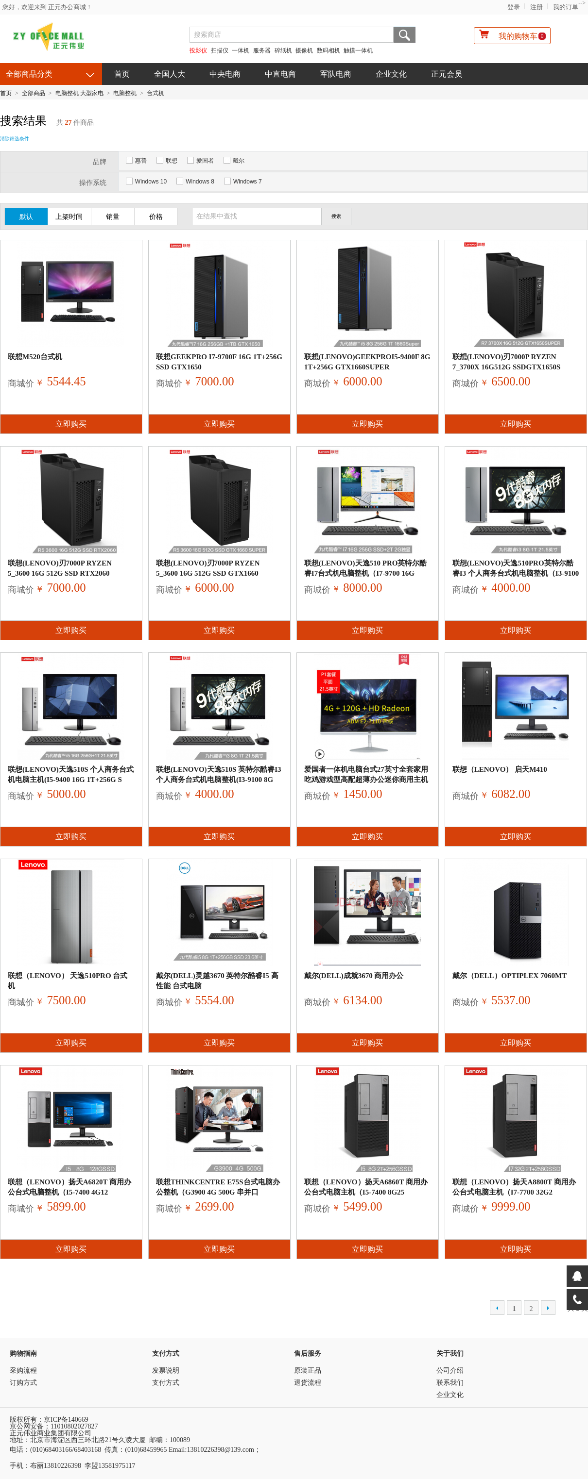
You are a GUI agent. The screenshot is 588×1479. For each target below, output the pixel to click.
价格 (156, 216)
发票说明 (165, 1370)
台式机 (155, 93)
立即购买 (70, 424)
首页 (122, 74)
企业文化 (391, 74)
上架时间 (69, 216)
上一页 (497, 1307)
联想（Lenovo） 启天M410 (499, 769)
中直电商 (280, 74)
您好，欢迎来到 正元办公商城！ (47, 7)
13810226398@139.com (220, 1449)
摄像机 (304, 50)
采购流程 (23, 1370)
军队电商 (335, 74)
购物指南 (23, 1353)
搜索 (404, 35)
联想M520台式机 (35, 357)
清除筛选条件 (14, 138)
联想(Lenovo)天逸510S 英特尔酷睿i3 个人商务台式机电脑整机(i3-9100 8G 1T (218, 779)
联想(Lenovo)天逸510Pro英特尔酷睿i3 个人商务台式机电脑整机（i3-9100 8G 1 (515, 573)
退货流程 (307, 1382)
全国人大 (169, 74)
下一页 (548, 1307)
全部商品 (33, 93)
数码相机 (328, 50)
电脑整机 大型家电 (79, 93)
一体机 (241, 50)
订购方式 (23, 1382)
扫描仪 (219, 50)
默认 (26, 216)
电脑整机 (125, 93)
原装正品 (307, 1370)
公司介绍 (450, 1370)
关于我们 (450, 1353)
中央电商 (225, 74)
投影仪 (198, 50)
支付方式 (165, 1353)
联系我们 (450, 1382)
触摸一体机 (358, 50)
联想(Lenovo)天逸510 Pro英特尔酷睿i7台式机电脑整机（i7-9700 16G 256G (365, 573)
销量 (113, 216)
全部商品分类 (29, 74)
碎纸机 (283, 50)
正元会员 (446, 74)
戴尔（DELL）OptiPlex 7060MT (509, 976)
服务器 (262, 50)
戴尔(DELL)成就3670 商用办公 (354, 976)
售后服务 (307, 1353)
